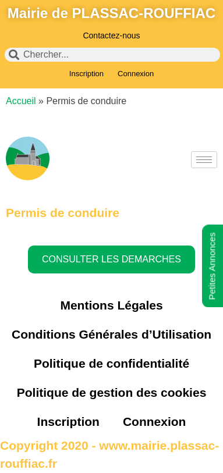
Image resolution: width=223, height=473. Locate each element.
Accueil (21, 101)
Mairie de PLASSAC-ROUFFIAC (111, 13)
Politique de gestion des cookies (112, 392)
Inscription (86, 73)
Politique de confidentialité (111, 363)
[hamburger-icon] (204, 159)
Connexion (136, 73)
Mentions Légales (111, 305)
